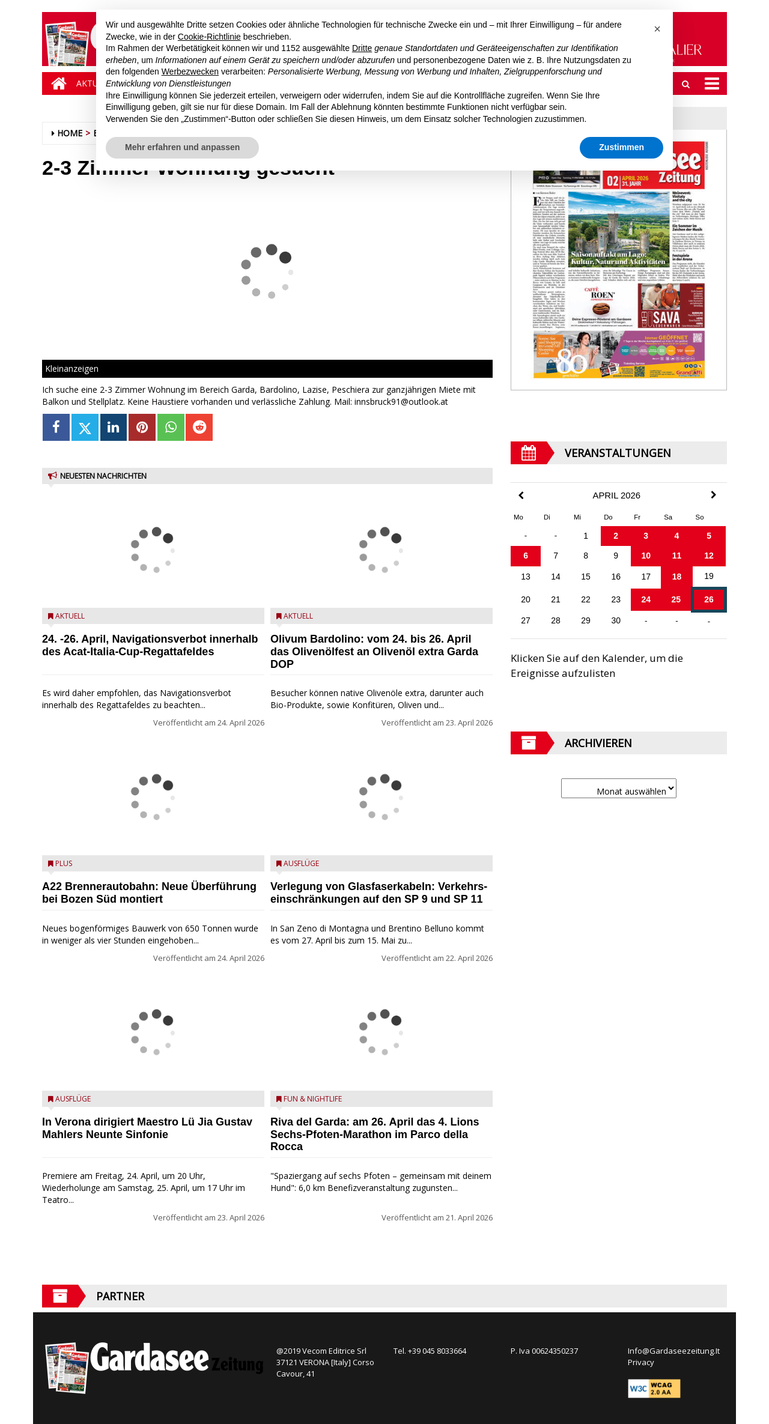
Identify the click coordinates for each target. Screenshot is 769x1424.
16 (616, 576)
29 (586, 620)
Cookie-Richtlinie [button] (209, 36)
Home (69, 133)
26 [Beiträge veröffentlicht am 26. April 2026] (709, 599)
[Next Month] (714, 495)
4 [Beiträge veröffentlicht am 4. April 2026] (677, 536)
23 (616, 599)
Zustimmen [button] (621, 147)
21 (556, 599)
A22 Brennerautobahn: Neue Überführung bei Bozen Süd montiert (149, 892)
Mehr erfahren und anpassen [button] (182, 147)
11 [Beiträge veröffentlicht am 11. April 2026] (677, 555)
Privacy (641, 1362)
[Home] (56, 83)
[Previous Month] (521, 496)
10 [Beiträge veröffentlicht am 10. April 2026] (646, 555)
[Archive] (618, 788)
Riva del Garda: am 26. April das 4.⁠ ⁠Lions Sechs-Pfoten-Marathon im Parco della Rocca (374, 1134)
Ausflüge (73, 1099)
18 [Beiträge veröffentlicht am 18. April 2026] (677, 576)
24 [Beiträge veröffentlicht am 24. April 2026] (646, 599)
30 (616, 620)
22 (586, 599)
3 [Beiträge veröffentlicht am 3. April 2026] (645, 536)
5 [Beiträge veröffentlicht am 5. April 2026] (709, 536)
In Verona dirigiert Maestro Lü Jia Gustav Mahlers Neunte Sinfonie (147, 1128)
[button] (657, 28)
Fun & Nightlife (313, 1099)
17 (646, 576)
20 (525, 599)
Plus (63, 863)
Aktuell (70, 616)
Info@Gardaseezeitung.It (674, 1350)
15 (586, 576)
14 (556, 576)
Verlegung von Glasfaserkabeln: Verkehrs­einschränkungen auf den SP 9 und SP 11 (378, 892)
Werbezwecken (190, 71)
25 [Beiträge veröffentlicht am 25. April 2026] (676, 599)
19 (709, 576)
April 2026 (617, 495)
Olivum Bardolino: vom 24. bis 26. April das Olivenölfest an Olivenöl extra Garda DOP (374, 651)
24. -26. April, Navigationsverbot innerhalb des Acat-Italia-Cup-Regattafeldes (150, 645)
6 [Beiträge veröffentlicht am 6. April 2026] (525, 555)
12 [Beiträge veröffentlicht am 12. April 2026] (709, 555)
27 (525, 620)
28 (556, 620)
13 (525, 576)
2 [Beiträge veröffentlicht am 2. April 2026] (615, 536)
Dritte (362, 48)
